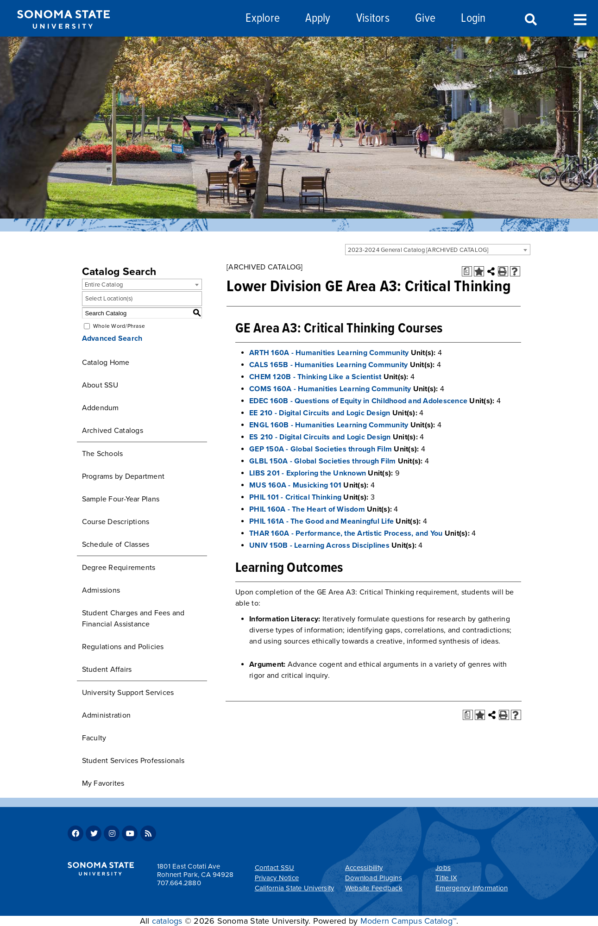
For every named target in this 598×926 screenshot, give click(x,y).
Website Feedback (374, 888)
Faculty (94, 738)
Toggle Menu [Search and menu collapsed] (580, 19)
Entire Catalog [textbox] (104, 284)
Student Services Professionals (133, 760)
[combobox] (437, 249)
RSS (148, 833)
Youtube (130, 833)
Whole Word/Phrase (119, 326)
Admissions (101, 590)
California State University (294, 888)
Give (425, 19)
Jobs (443, 867)
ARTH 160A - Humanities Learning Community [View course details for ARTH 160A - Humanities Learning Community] (329, 352)
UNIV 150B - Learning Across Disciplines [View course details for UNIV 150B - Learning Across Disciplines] (319, 545)
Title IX (446, 878)
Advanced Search (112, 338)
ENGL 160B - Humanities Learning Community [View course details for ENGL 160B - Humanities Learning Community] (328, 425)
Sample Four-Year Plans (121, 499)
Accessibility (364, 867)
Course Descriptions (116, 521)
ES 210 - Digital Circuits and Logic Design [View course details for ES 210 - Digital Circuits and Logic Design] (320, 437)
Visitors (373, 19)
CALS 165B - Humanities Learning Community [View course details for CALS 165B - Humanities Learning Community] (328, 364)
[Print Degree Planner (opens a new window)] (467, 271)
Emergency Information (471, 888)
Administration (106, 715)
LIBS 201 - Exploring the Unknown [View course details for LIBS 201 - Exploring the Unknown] (307, 473)
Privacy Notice (277, 878)
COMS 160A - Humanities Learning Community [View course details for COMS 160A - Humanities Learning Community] (330, 389)
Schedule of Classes (116, 544)
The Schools (102, 453)
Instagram (112, 833)
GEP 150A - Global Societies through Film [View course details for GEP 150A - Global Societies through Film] (320, 449)
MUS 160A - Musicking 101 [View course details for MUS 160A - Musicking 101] (295, 485)
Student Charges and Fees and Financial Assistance (133, 618)
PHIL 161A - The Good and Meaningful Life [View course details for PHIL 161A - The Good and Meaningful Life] (321, 521)
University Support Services (128, 692)
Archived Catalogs (112, 430)
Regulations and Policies (123, 646)
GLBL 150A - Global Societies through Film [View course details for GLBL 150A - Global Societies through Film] (322, 461)
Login (473, 19)
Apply (317, 19)
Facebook (75, 833)
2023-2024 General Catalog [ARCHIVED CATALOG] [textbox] (418, 250)
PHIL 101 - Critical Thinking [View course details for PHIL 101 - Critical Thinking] (295, 497)
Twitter (93, 833)
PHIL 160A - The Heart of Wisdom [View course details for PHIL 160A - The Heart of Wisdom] (307, 509)
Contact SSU (275, 867)
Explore (262, 19)
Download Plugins (373, 878)
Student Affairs (107, 669)
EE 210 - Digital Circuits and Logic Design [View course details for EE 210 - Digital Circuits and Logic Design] (319, 413)
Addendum (100, 408)
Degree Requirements (119, 567)
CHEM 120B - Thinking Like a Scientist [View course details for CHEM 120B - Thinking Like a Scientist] (315, 377)
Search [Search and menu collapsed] (530, 20)
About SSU (100, 385)
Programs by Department (123, 476)
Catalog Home (106, 362)
